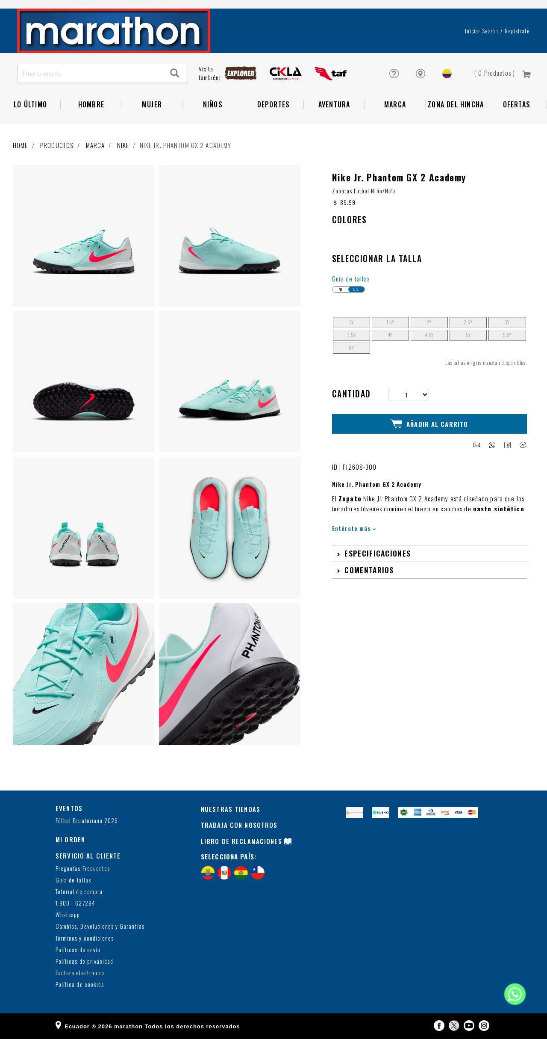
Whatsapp (68, 939)
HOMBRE (91, 129)
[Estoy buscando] (90, 98)
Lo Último (30, 129)
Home (20, 169)
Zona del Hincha (456, 129)
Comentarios (369, 592)
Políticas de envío (78, 974)
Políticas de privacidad (84, 985)
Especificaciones (377, 575)
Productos (57, 169)
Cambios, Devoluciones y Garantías (100, 950)
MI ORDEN (70, 863)
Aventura (334, 129)
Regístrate (517, 55)
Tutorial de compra (79, 916)
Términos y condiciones (85, 962)
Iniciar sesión (482, 55)
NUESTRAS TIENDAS (230, 833)
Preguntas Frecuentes (83, 892)
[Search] (175, 97)
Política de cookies (80, 1009)
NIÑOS (213, 129)
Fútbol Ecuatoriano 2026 (87, 845)
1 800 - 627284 (75, 927)
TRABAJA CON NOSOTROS (239, 849)
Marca (395, 129)
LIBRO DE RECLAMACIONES (241, 865)
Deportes (273, 129)
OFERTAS (516, 129)
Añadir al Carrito (429, 447)
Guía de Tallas (73, 904)
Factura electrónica (80, 997)
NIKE (123, 169)
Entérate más (354, 550)
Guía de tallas (351, 303)
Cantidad (351, 417)
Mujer (152, 129)
